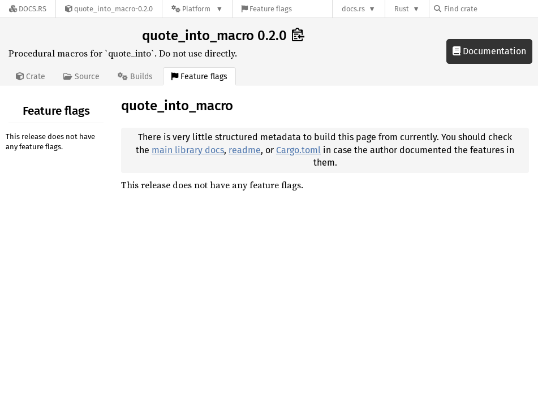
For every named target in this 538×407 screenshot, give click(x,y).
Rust (401, 9)
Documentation (489, 51)
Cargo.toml (298, 150)
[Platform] (197, 9)
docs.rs (353, 9)
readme (245, 150)
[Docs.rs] (27, 9)
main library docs (188, 150)
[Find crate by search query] (490, 9)
